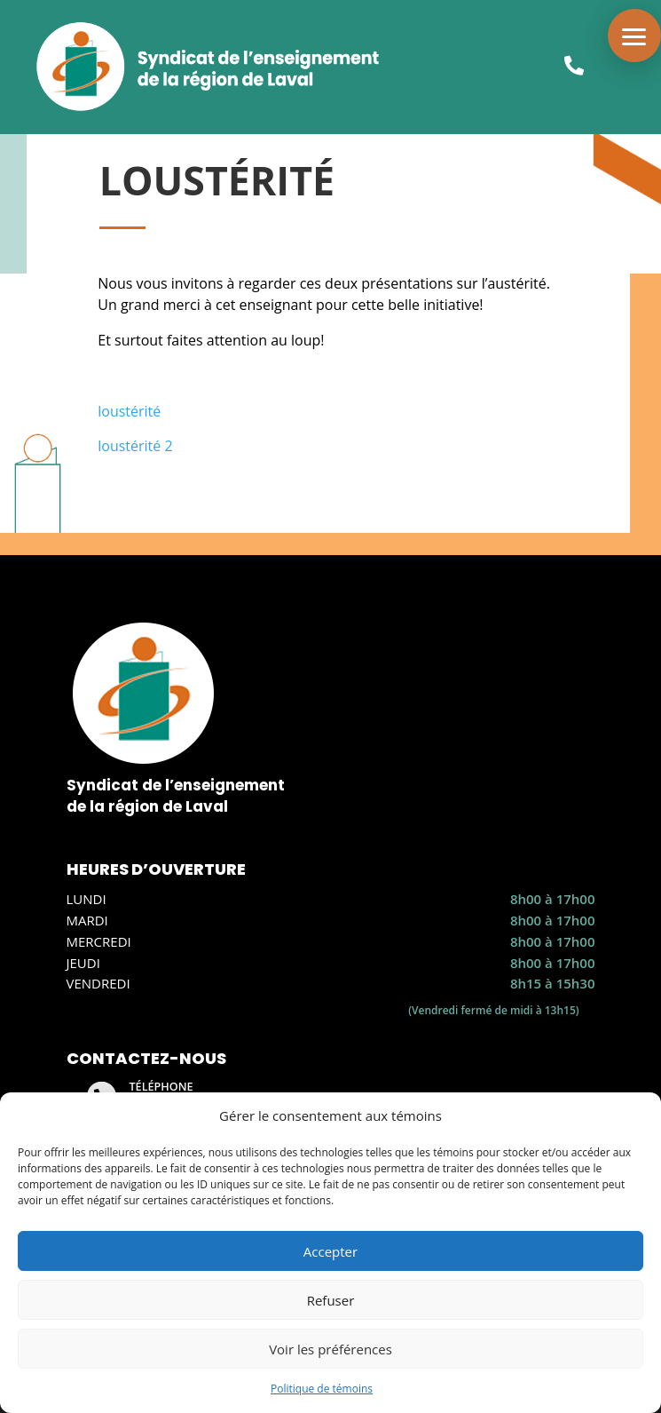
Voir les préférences (330, 1349)
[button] (634, 35)
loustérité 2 (135, 446)
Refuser (331, 1300)
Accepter (330, 1251)
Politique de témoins (322, 1388)
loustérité (129, 411)
